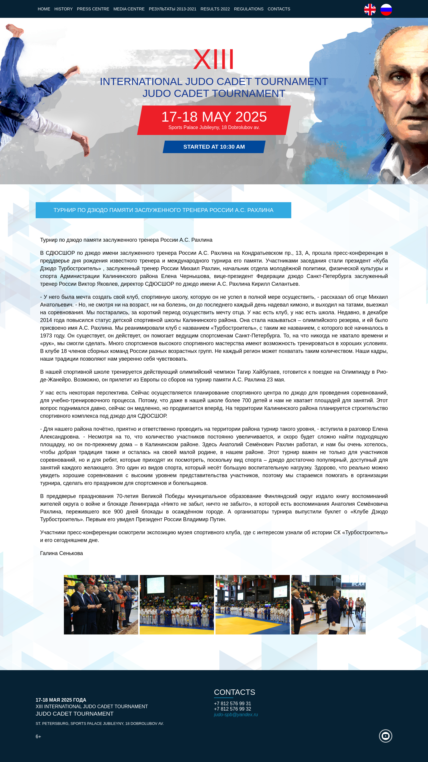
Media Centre (129, 9)
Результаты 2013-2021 (172, 9)
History (63, 9)
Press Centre (93, 9)
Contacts (279, 9)
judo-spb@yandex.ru (236, 714)
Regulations (248, 9)
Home (44, 9)
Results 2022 (215, 9)
